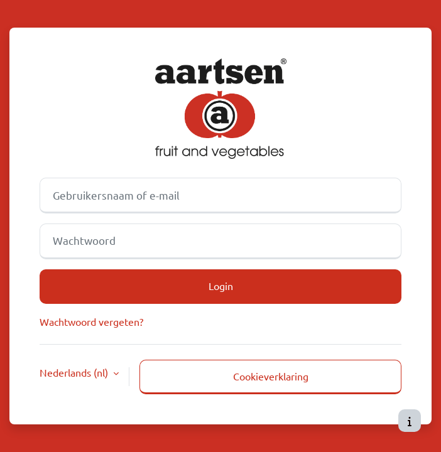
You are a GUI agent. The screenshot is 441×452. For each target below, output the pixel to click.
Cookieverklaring (270, 376)
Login (221, 285)
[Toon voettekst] (409, 420)
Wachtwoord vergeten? (91, 321)
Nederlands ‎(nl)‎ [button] (75, 372)
